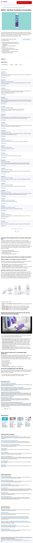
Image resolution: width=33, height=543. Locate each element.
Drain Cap (11, 52)
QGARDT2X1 (3, 183)
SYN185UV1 (3, 213)
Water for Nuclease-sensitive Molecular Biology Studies (12, 402)
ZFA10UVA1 (3, 153)
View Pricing (3, 77)
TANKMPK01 (3, 114)
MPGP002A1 (3, 72)
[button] (5, 422)
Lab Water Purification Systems (7, 7)
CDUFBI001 (3, 97)
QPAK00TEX (3, 168)
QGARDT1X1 (3, 176)
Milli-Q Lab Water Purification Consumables (18, 7)
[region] (16, 21)
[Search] (31, 4)
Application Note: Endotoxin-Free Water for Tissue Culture (12, 387)
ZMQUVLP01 (3, 130)
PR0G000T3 (3, 138)
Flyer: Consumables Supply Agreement (8, 383)
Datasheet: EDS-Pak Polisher (7, 397)
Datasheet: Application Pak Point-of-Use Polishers (10, 392)
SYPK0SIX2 (3, 198)
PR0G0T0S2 (3, 80)
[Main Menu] (1, 1)
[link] (3, 540)
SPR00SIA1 (3, 146)
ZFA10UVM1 (3, 190)
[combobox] (16, 4)
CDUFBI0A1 (3, 122)
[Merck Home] (5, 1)
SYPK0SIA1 (3, 206)
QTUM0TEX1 (3, 106)
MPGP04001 (3, 88)
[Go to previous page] (10, 409)
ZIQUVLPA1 (3, 221)
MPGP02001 (3, 160)
